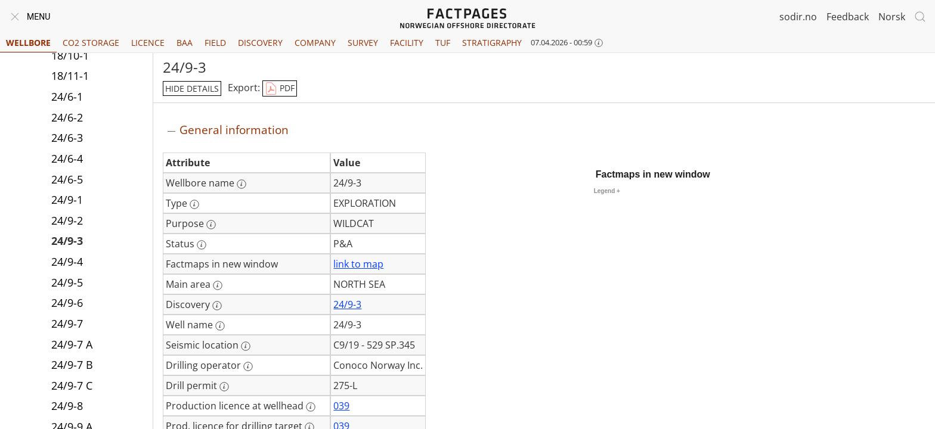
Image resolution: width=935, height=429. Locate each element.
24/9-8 (67, 406)
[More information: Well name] (220, 326)
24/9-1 (67, 199)
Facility (406, 42)
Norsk (891, 16)
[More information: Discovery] (217, 305)
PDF (280, 88)
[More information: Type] (194, 204)
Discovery (260, 42)
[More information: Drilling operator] (248, 366)
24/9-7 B (72, 365)
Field (215, 42)
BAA (185, 42)
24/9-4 (67, 261)
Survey (363, 42)
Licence (148, 42)
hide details (192, 88)
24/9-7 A (71, 344)
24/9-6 (67, 303)
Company (315, 42)
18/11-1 (70, 76)
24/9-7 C (71, 385)
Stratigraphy (492, 42)
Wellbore (28, 42)
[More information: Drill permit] (224, 386)
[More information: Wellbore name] (241, 184)
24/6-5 (67, 179)
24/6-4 (67, 158)
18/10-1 (70, 55)
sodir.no (798, 16)
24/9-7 (67, 323)
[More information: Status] (201, 245)
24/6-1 (67, 96)
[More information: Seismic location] (245, 346)
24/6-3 (67, 137)
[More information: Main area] (217, 285)
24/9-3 (67, 241)
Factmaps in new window (653, 174)
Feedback (847, 16)
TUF (442, 42)
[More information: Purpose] (211, 224)
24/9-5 (67, 282)
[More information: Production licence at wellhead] (310, 407)
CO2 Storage (91, 42)
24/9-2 (67, 220)
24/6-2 (67, 117)
